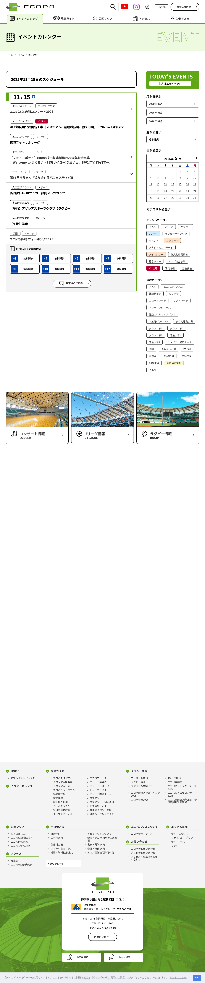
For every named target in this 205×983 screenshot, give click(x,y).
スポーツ (168, 226)
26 (158, 198)
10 (194, 177)
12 (158, 184)
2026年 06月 (156, 112)
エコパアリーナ (157, 300)
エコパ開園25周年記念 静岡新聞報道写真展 (182, 801)
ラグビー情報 (138, 782)
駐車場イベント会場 (100, 810)
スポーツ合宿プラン (62, 848)
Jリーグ (153, 233)
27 (165, 198)
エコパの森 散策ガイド (23, 837)
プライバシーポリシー (183, 837)
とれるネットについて (99, 833)
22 (180, 191)
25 (150, 198)
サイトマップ (178, 841)
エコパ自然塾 (175, 782)
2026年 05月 (156, 104)
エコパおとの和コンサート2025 (182, 794)
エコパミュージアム (64, 790)
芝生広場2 (154, 342)
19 (158, 191)
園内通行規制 (174, 363)
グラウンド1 (155, 328)
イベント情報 (139, 771)
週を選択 (154, 139)
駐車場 (152, 356)
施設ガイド (57, 771)
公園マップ (17, 827)
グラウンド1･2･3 (62, 813)
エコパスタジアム (173, 286)
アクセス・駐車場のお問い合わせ (144, 858)
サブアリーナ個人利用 (102, 802)
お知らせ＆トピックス (23, 778)
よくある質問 (179, 827)
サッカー (185, 226)
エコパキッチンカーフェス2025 (182, 787)
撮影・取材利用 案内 (62, 852)
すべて (152, 226)
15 (180, 184)
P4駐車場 (154, 363)
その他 (152, 370)
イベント (154, 240)
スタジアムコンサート (161, 247)
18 (150, 191)
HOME (15, 771)
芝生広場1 (175, 335)
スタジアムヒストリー (65, 786)
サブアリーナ (180, 300)
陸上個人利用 (60, 802)
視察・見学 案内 (96, 844)
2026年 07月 (156, 121)
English (162, 7)
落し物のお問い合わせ (143, 852)
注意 (155, 268)
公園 (151, 349)
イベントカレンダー (23, 786)
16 (187, 184)
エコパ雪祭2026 (140, 799)
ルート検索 (124, 957)
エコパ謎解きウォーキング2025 (145, 794)
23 (187, 191)
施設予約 (55, 833)
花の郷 (187, 349)
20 (165, 191)
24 (194, 191)
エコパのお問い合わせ (143, 848)
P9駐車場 (169, 356)
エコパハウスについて (144, 827)
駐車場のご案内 (74, 283)
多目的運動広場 (184, 321)
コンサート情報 (139, 778)
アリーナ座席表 (98, 782)
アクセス (16, 853)
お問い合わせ (183, 7)
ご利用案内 (57, 837)
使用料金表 (57, 844)
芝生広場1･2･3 (98, 805)
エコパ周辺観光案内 (21, 864)
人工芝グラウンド (158, 321)
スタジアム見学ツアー (143, 786)
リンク (174, 845)
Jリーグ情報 (174, 778)
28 (172, 198)
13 (165, 184)
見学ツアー (155, 261)
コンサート (172, 240)
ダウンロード (57, 863)
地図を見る (82, 957)
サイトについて (179, 833)
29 (180, 198)
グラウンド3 (155, 335)
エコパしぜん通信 (20, 845)
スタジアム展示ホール (180, 342)
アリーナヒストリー (100, 786)
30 (187, 198)
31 (194, 198)
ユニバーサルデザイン (102, 813)
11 (150, 184)
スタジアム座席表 (62, 782)
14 (172, 184)
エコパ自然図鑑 (19, 841)
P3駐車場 (186, 356)
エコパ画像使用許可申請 (100, 852)
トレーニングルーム (160, 307)
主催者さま (57, 827)
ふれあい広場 (168, 349)
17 (194, 184)
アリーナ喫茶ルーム (100, 794)
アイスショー (156, 254)
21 (172, 191)
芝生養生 (187, 268)
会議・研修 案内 (96, 848)
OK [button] (197, 977)
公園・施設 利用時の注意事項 (102, 839)
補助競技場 (155, 293)
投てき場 (173, 293)
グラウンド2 (176, 328)
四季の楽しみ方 (19, 833)
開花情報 (170, 268)
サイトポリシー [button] (178, 977)
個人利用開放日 (179, 254)
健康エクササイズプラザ (162, 314)
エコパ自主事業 (176, 261)
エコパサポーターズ (142, 833)
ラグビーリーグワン (176, 233)
